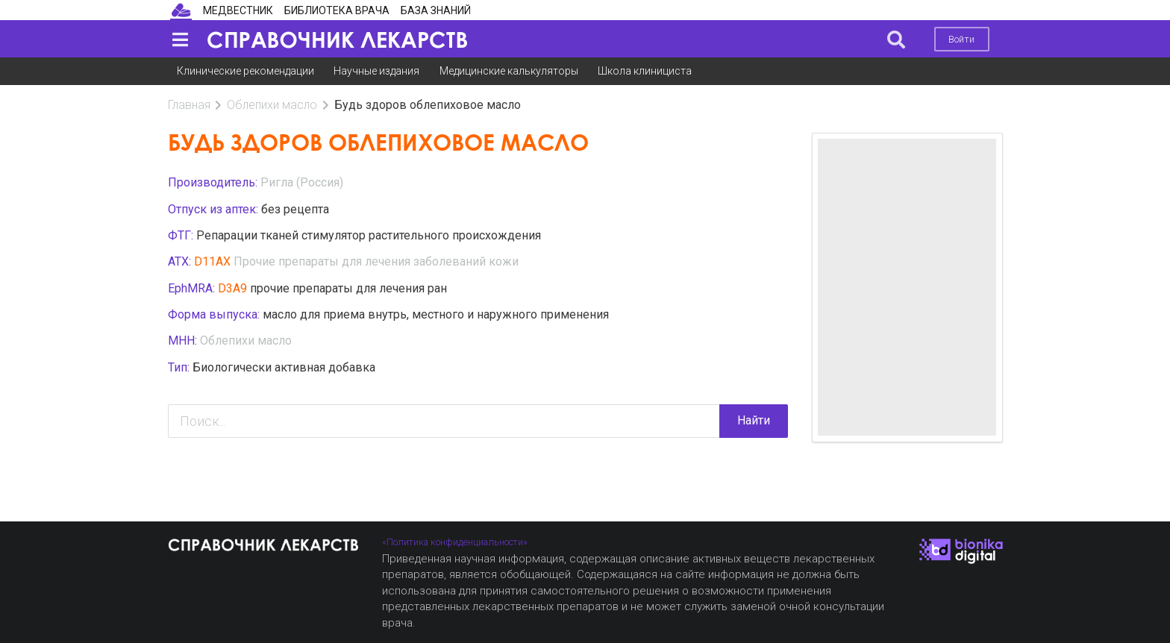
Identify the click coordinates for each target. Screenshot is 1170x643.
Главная (189, 105)
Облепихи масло (272, 105)
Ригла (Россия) (301, 182)
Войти (961, 39)
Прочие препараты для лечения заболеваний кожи (376, 261)
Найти (753, 420)
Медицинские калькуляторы (508, 71)
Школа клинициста (645, 71)
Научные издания (376, 71)
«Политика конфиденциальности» (455, 542)
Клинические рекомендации (245, 71)
